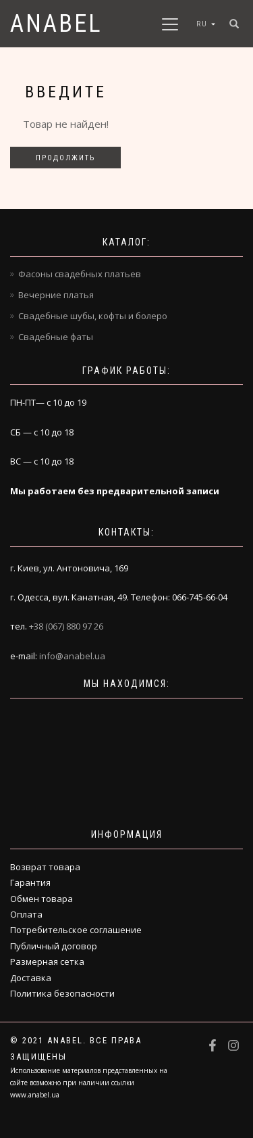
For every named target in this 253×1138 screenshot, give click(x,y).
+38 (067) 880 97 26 (66, 626)
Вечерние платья (56, 295)
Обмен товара (41, 899)
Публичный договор (53, 946)
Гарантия (30, 882)
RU (202, 24)
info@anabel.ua (72, 656)
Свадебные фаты (55, 337)
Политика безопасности (62, 993)
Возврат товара (45, 867)
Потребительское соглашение (76, 930)
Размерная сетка (47, 961)
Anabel (56, 23)
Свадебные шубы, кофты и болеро (92, 316)
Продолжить (65, 157)
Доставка (30, 978)
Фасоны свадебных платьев (79, 274)
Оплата (26, 914)
